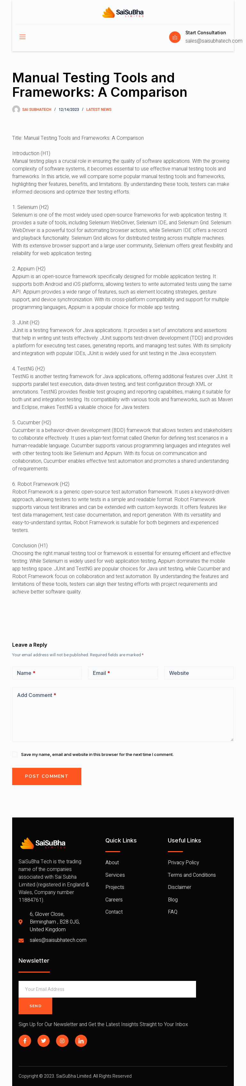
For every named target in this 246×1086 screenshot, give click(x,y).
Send (35, 1005)
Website (179, 673)
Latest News (99, 109)
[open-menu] (22, 37)
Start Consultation (205, 32)
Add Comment (36, 695)
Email (101, 673)
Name (26, 673)
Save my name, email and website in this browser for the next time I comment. (97, 754)
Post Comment (47, 776)
